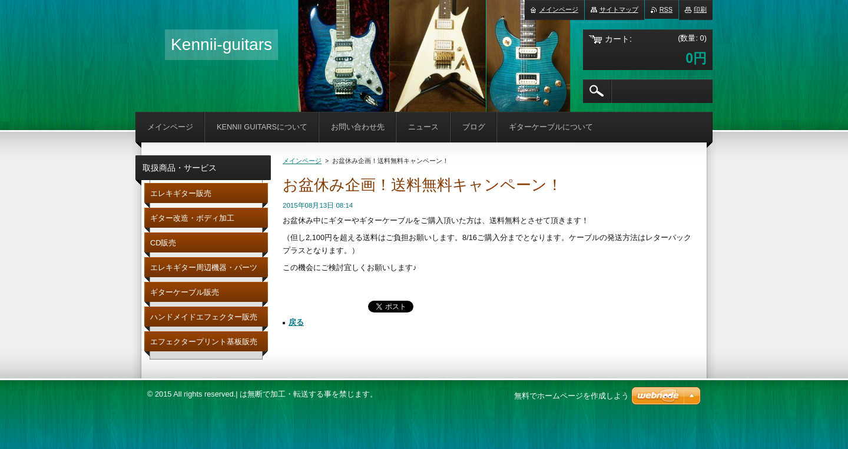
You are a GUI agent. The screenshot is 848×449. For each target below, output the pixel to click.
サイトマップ (618, 9)
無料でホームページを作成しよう (571, 395)
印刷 (700, 9)
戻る (296, 322)
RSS (666, 9)
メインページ (302, 160)
